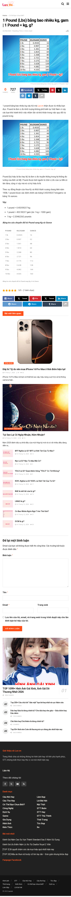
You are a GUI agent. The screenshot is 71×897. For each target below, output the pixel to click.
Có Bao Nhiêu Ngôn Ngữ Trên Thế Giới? (32, 511)
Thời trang (42, 818)
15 (23, 438)
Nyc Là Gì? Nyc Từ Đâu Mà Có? (28, 461)
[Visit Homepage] (8, 4)
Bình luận (8, 555)
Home (5, 15)
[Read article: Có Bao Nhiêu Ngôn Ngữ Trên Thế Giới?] (8, 514)
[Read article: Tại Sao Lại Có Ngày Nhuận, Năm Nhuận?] (35, 407)
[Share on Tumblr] (35, 95)
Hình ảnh (7, 822)
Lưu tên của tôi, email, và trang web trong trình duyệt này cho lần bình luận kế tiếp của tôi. (36, 618)
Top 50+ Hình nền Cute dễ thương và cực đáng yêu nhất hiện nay (36, 728)
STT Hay (41, 811)
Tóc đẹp (41, 822)
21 (32, 504)
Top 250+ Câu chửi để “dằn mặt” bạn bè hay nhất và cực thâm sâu (37, 701)
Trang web (43, 604)
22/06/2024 (7, 31)
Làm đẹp (41, 796)
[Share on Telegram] (29, 95)
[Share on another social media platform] (42, 95)
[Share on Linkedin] (65, 90)
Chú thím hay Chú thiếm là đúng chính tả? (27, 720)
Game (5, 815)
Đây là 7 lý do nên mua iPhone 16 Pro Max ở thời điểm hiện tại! (34, 369)
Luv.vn (40, 106)
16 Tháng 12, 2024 (9, 438)
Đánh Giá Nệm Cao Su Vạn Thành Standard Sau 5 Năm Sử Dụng (31, 838)
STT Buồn (41, 807)
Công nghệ (9, 363)
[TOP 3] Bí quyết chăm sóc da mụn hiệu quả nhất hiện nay (28, 848)
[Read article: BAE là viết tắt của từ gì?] (8, 493)
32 (22, 372)
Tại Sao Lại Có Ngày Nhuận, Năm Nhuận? (24, 434)
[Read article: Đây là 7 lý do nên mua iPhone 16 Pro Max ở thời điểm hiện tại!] (35, 342)
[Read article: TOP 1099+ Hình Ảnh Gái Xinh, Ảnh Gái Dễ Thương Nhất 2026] (35, 660)
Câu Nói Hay (8, 796)
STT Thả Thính (44, 815)
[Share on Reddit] (23, 95)
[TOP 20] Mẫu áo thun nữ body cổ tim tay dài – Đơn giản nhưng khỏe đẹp (35, 853)
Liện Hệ (6, 769)
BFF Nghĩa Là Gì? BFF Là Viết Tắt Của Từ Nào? (34, 451)
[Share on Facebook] (27, 90)
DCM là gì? (19, 521)
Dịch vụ (6, 811)
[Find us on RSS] (23, 783)
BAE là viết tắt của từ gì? (25, 491)
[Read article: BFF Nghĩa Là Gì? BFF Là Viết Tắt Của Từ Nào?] (8, 453)
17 (32, 484)
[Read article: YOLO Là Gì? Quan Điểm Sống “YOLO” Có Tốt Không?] (8, 473)
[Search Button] (62, 4)
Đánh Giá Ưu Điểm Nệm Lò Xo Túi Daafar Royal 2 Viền (27, 843)
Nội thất (41, 803)
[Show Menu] (68, 4)
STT (15, 880)
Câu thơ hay (9, 799)
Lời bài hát (42, 799)
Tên (5, 591)
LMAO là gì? (20, 501)
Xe (38, 826)
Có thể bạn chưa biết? (16, 15)
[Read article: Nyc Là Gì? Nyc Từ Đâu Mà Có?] (8, 463)
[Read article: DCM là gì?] (8, 524)
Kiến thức (7, 826)
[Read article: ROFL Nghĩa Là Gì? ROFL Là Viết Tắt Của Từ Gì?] (8, 483)
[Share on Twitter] (41, 90)
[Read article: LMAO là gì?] (8, 503)
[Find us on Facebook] (5, 783)
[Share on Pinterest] (52, 90)
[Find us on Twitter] (11, 783)
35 (32, 524)
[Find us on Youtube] (17, 783)
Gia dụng (7, 818)
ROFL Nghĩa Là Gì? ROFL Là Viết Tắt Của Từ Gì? (35, 481)
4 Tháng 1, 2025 (9, 372)
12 (32, 454)
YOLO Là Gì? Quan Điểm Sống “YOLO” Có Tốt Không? (37, 471)
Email (6, 604)
